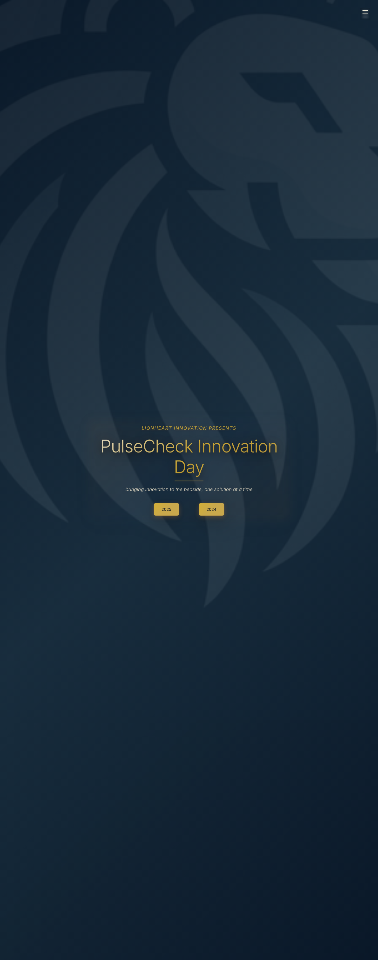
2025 (166, 509)
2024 (211, 509)
